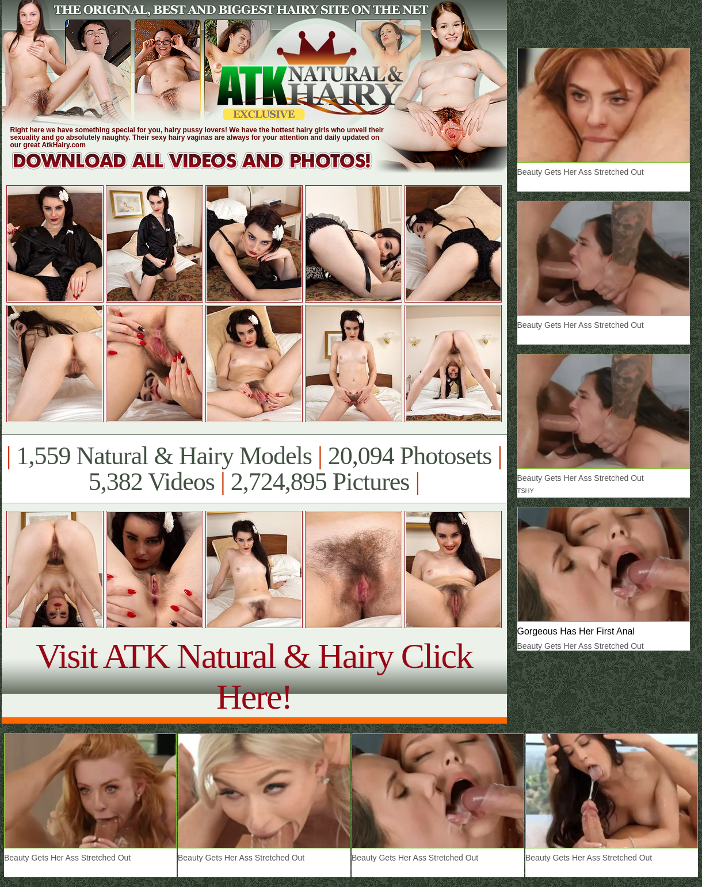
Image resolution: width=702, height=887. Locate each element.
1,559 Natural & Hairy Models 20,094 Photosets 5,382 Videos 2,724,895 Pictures (254, 469)
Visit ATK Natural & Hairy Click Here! (254, 676)
